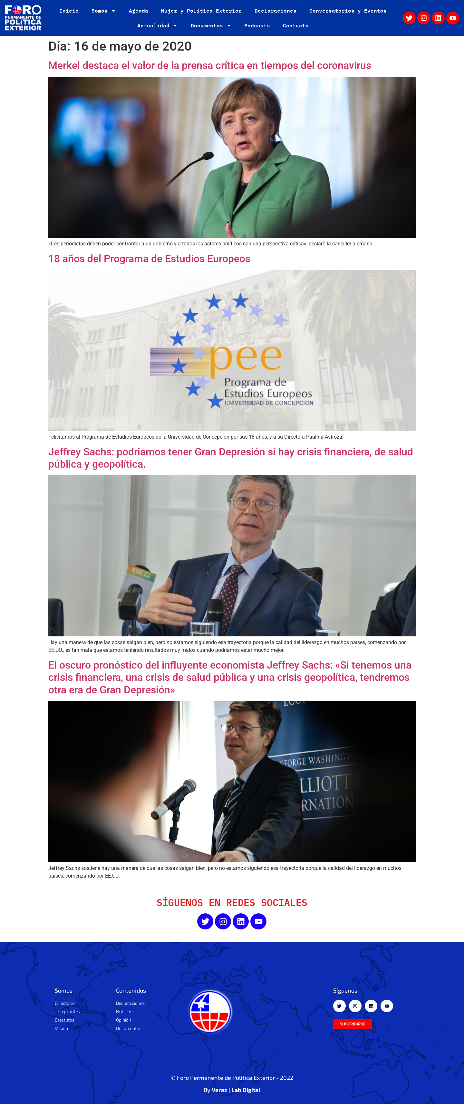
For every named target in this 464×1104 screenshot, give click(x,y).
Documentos (211, 25)
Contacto (296, 25)
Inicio (69, 10)
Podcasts (257, 25)
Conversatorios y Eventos (348, 10)
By (232, 1089)
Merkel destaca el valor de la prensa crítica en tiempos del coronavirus (209, 65)
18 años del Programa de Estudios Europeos (149, 258)
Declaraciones (275, 10)
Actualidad (157, 25)
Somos (104, 10)
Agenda (138, 10)
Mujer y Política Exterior (201, 10)
